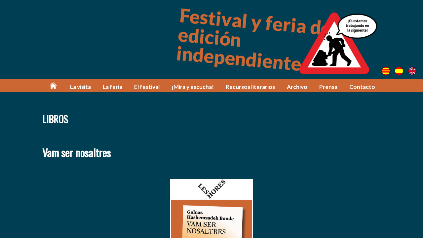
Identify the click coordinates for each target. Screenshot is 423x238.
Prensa (328, 86)
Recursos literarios (250, 86)
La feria (112, 86)
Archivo (297, 86)
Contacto (362, 86)
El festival (147, 86)
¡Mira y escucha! (193, 86)
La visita (80, 86)
